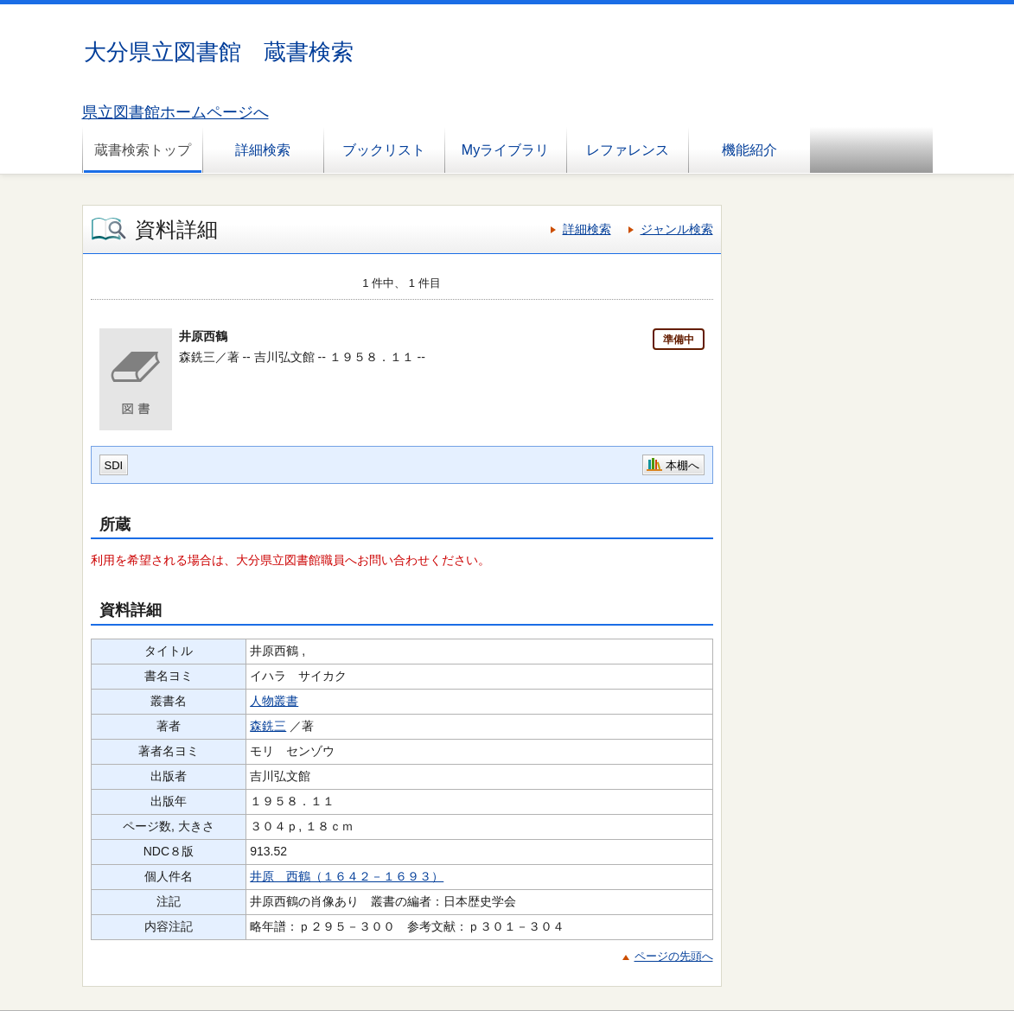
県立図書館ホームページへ (175, 112)
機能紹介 (749, 150)
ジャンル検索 (677, 229)
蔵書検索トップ (142, 150)
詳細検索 (262, 150)
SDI (114, 465)
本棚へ (682, 465)
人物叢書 (274, 701)
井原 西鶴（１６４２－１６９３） (346, 876)
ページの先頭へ (674, 956)
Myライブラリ (505, 150)
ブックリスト (383, 150)
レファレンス (627, 150)
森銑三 (268, 726)
